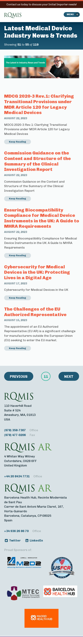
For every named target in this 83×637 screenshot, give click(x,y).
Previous (19, 376)
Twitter (15, 540)
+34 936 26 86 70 (22, 531)
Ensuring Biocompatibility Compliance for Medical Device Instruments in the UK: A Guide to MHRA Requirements (41, 218)
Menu (70, 14)
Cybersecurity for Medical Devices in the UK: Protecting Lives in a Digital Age (37, 272)
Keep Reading (17, 141)
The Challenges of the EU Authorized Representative (35, 311)
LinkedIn (36, 540)
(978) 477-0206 (19, 435)
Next (68, 376)
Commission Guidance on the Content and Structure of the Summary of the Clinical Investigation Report (37, 161)
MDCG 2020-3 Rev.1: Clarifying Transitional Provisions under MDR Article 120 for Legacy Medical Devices (39, 104)
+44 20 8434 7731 (23, 476)
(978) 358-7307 (21, 430)
